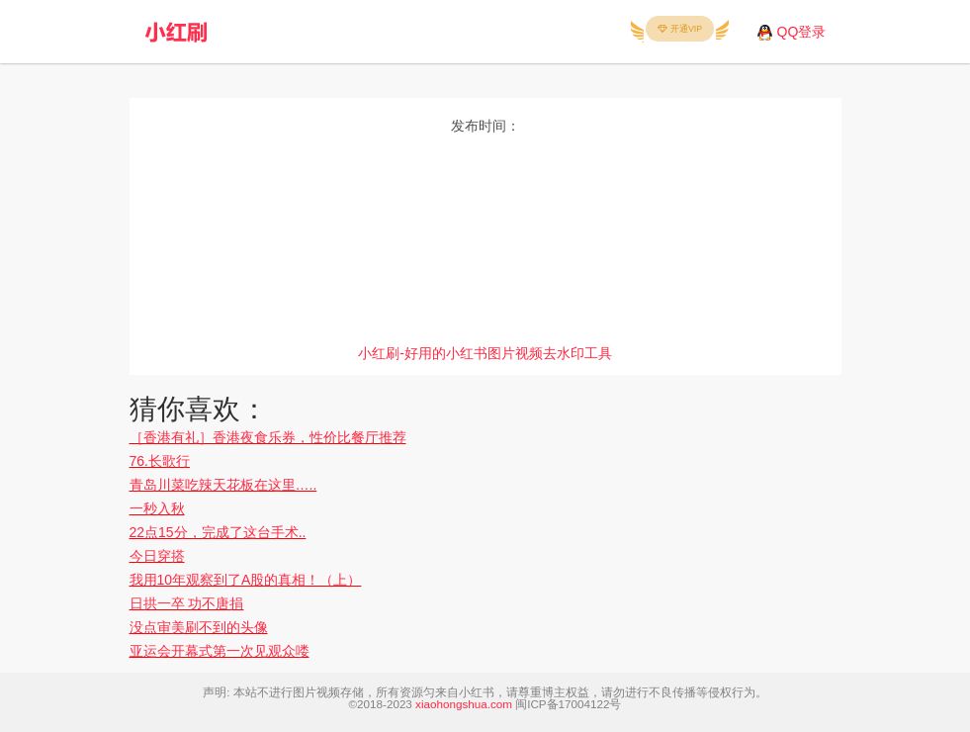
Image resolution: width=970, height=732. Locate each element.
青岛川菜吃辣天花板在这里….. (223, 485)
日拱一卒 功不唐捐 (187, 603)
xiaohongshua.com (463, 703)
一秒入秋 (157, 508)
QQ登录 (802, 32)
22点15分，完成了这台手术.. (218, 532)
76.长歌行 (160, 461)
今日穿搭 (157, 556)
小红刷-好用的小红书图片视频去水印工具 (485, 353)
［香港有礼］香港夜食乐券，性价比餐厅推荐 (268, 437)
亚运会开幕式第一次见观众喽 (219, 651)
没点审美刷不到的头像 (199, 627)
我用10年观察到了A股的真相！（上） (246, 580)
